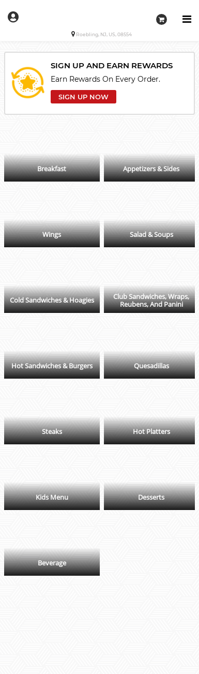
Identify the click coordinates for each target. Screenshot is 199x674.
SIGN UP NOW (83, 97)
